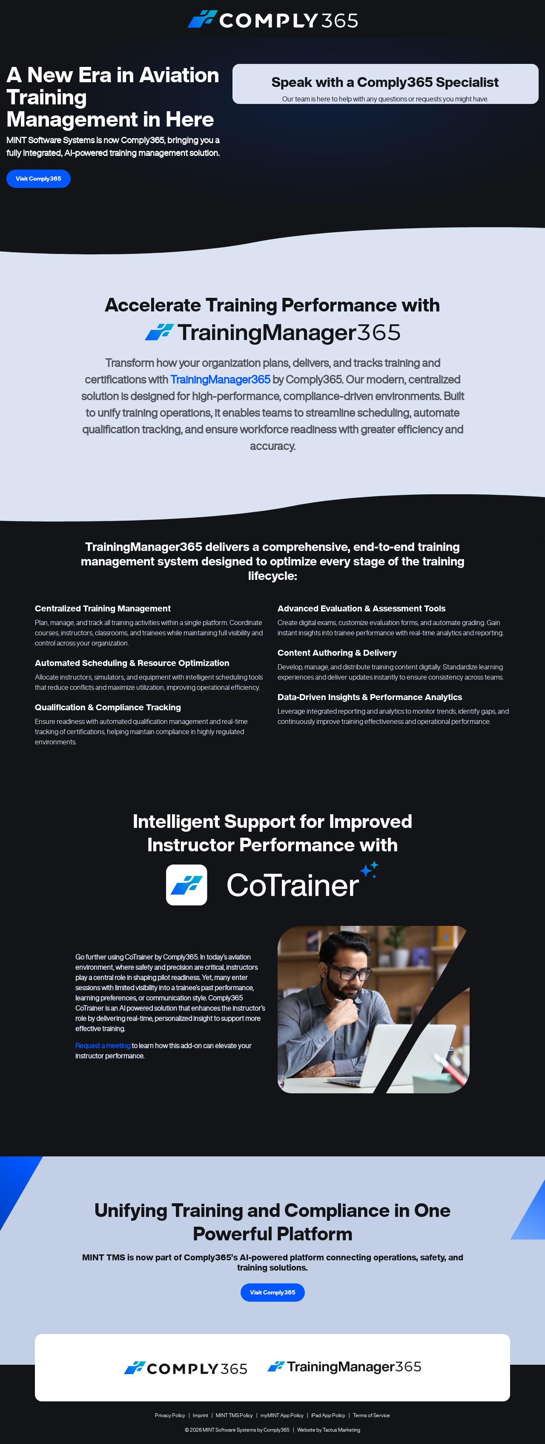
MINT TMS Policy (234, 1415)
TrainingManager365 (220, 379)
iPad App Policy (328, 1415)
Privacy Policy (170, 1415)
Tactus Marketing (341, 1429)
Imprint (200, 1415)
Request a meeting (102, 1045)
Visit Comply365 (38, 178)
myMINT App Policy (282, 1415)
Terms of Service (371, 1415)
